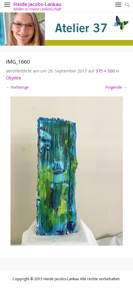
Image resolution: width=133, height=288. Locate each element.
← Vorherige (17, 87)
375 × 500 (105, 71)
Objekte (13, 78)
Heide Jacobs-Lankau (37, 4)
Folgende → (116, 87)
